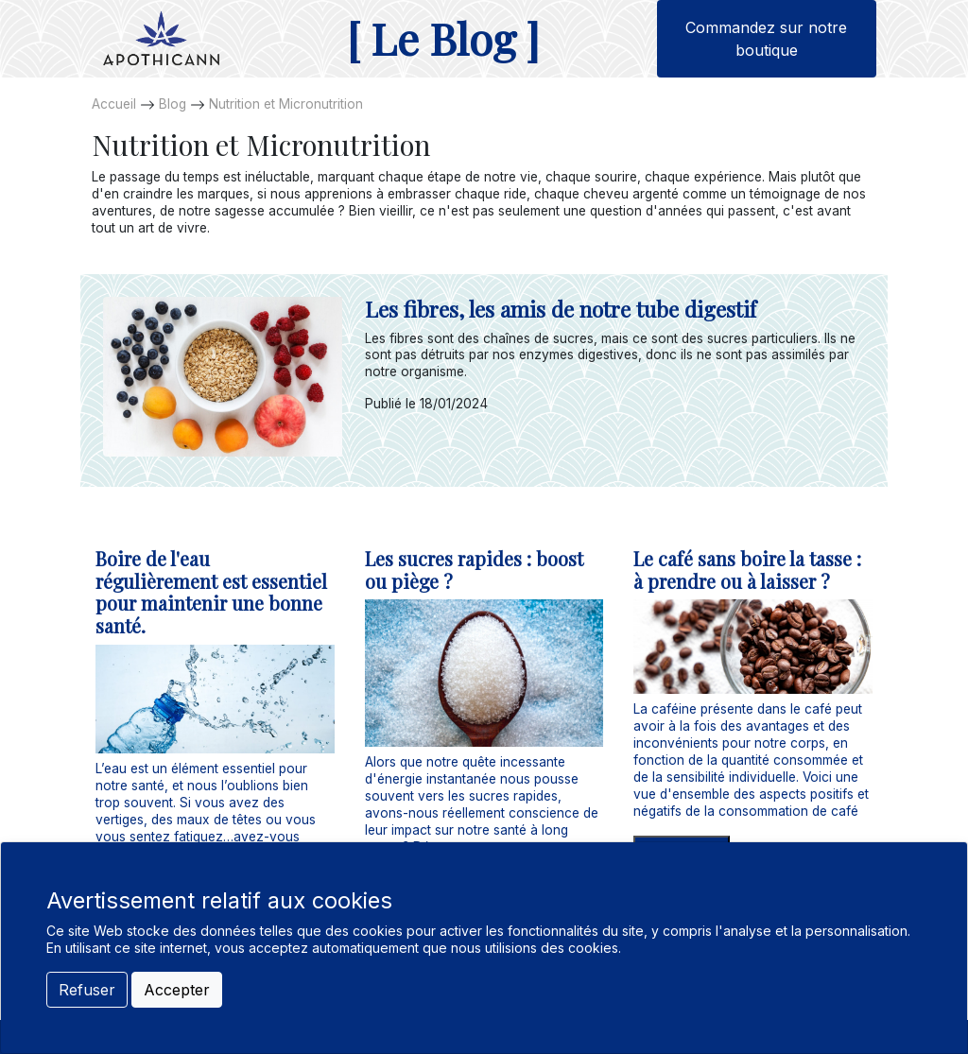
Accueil (114, 104)
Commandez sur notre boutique (766, 39)
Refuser (87, 989)
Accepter (177, 989)
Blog (172, 104)
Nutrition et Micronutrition (286, 104)
